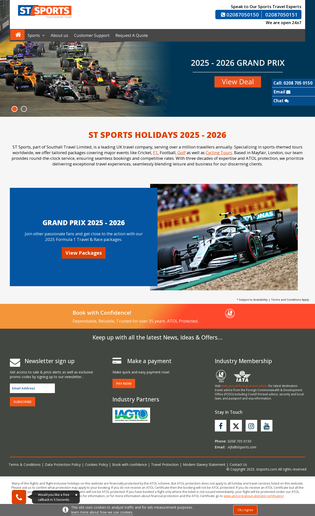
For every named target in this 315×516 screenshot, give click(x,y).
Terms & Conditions (25, 464)
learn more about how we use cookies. (102, 512)
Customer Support (92, 35)
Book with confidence (130, 464)
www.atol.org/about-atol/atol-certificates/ (254, 496)
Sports (36, 35)
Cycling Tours (219, 152)
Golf (181, 152)
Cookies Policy (97, 464)
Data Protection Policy (63, 464)
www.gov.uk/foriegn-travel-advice (244, 386)
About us (59, 35)
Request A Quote (131, 35)
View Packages (83, 253)
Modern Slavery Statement (205, 464)
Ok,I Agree (245, 510)
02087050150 (240, 14)
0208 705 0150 (239, 441)
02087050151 (281, 14)
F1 (155, 152)
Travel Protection (166, 464)
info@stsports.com (242, 447)
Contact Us (240, 464)
